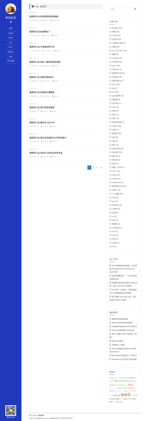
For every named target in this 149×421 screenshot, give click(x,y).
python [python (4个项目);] (112, 388)
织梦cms (115, 69)
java (113, 220)
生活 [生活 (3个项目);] (121, 399)
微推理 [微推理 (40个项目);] (125, 395)
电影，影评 (116, 167)
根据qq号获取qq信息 (120, 319)
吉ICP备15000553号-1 (66, 418)
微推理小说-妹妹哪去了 (40, 32)
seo (113, 107)
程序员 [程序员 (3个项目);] (125, 399)
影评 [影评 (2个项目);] (119, 395)
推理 (58, 20)
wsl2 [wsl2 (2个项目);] (125, 391)
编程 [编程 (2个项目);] (114, 401)
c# (113, 216)
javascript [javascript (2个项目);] (133, 381)
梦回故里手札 (117, 186)
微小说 (115, 156)
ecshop (115, 58)
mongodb (116, 228)
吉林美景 (115, 62)
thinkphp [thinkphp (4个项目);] (131, 388)
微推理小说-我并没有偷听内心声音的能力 (48, 138)
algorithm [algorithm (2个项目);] (116, 378)
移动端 (115, 160)
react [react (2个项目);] (116, 388)
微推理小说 (35, 20)
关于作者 (10, 61)
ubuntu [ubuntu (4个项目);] (112, 391)
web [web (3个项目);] (122, 391)
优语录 (115, 39)
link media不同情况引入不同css (124, 355)
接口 (114, 145)
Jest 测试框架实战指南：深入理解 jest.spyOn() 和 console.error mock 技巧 (123, 269)
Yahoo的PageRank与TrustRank (124, 326)
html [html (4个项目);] (129, 381)
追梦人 (115, 190)
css (113, 92)
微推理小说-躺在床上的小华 (42, 122)
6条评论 (45, 111)
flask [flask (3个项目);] (116, 381)
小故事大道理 (35, 35)
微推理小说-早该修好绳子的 (42, 47)
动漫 (114, 130)
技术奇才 (115, 152)
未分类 (115, 28)
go (11, 42)
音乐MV (115, 103)
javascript (116, 148)
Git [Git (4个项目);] (119, 381)
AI (113, 246)
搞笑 (114, 111)
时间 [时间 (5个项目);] (135, 395)
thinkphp (115, 77)
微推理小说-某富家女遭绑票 (42, 92)
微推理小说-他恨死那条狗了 (42, 77)
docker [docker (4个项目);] (112, 381)
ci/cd (114, 235)
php (10, 56)
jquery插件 (116, 96)
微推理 (54, 20)
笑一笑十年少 (117, 51)
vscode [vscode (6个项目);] (118, 391)
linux (11, 38)
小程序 (115, 209)
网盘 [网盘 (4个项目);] (117, 402)
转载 (114, 47)
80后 (114, 115)
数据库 (115, 224)
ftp (113, 88)
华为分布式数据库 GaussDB (123, 330)
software (115, 205)
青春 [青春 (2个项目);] (120, 401)
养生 (114, 118)
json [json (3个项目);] (113, 385)
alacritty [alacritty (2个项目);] (112, 378)
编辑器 (115, 99)
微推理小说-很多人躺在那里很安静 (45, 62)
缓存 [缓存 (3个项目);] (111, 402)
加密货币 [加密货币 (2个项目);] (133, 391)
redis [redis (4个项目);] (119, 388)
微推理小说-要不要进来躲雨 (42, 107)
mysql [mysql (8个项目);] (121, 385)
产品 (114, 198)
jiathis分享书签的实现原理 (122, 323)
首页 (11, 28)
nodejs (114, 243)
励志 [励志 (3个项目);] (111, 395)
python (10, 52)
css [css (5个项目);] (128, 378)
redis (114, 175)
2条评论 (45, 126)
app (113, 141)
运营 (114, 213)
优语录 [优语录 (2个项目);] (129, 391)
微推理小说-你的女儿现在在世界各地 (46, 153)
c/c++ (10, 47)
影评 (114, 163)
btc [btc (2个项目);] (126, 378)
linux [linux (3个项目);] (116, 385)
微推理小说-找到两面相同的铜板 (44, 16)
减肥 (114, 54)
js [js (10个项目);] (110, 385)
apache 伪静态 (118, 341)
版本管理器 (116, 122)
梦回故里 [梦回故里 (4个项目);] (113, 399)
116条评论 (46, 66)
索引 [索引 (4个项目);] (134, 399)
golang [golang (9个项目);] (124, 381)
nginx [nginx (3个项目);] (125, 385)
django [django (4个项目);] (132, 378)
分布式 (115, 179)
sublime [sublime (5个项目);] (125, 388)
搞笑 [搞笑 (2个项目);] (132, 395)
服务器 (115, 133)
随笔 (114, 32)
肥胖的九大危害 (118, 345)
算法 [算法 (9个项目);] (130, 399)
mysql (10, 33)
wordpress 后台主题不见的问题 (124, 359)
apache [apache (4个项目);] (122, 378)
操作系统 (115, 81)
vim (113, 231)
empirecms (116, 182)
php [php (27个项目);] (130, 384)
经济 (114, 239)
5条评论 (45, 20)
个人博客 (115, 194)
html (114, 137)
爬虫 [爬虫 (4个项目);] (117, 399)
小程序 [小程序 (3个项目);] (115, 395)
